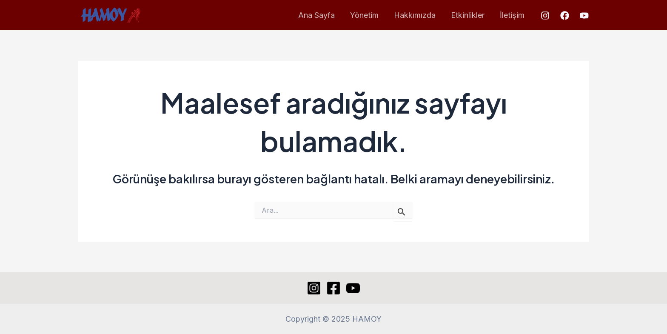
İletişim (512, 15)
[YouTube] (584, 15)
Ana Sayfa (316, 15)
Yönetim (364, 15)
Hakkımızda (415, 15)
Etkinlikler (468, 15)
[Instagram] (545, 15)
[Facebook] (564, 15)
